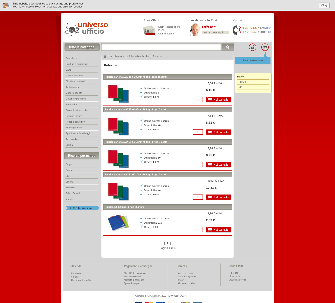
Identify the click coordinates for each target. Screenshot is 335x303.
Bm (240, 86)
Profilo (161, 30)
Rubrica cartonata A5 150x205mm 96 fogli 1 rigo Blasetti (136, 109)
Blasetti (242, 81)
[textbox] (167, 47)
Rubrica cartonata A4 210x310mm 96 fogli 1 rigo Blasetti (136, 174)
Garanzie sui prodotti (186, 276)
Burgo (69, 164)
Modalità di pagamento (134, 273)
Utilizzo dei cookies (186, 283)
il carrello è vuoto (253, 60)
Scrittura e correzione (77, 63)
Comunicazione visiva (77, 110)
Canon (69, 170)
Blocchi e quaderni (75, 81)
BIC (67, 175)
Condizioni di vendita (81, 280)
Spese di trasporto (132, 283)
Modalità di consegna (134, 280)
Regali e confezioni (75, 121)
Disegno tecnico (74, 115)
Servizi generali (74, 127)
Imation (69, 199)
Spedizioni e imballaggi (78, 133)
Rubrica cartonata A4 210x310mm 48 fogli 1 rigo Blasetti (136, 141)
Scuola (69, 144)
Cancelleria (71, 58)
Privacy (180, 280)
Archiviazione (72, 87)
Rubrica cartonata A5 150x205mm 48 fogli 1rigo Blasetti (136, 76)
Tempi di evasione (132, 276)
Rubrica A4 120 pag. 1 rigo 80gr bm (124, 206)
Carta (68, 69)
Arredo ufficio (72, 139)
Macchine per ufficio (76, 98)
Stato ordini (234, 276)
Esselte (69, 181)
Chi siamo (76, 273)
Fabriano (70, 187)
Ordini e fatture (166, 33)
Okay (324, 4)
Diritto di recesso (184, 273)
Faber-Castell (73, 193)
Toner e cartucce (74, 75)
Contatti (74, 276)
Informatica (71, 104)
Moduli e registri (74, 92)
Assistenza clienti (237, 279)
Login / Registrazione (169, 26)
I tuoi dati (233, 273)
